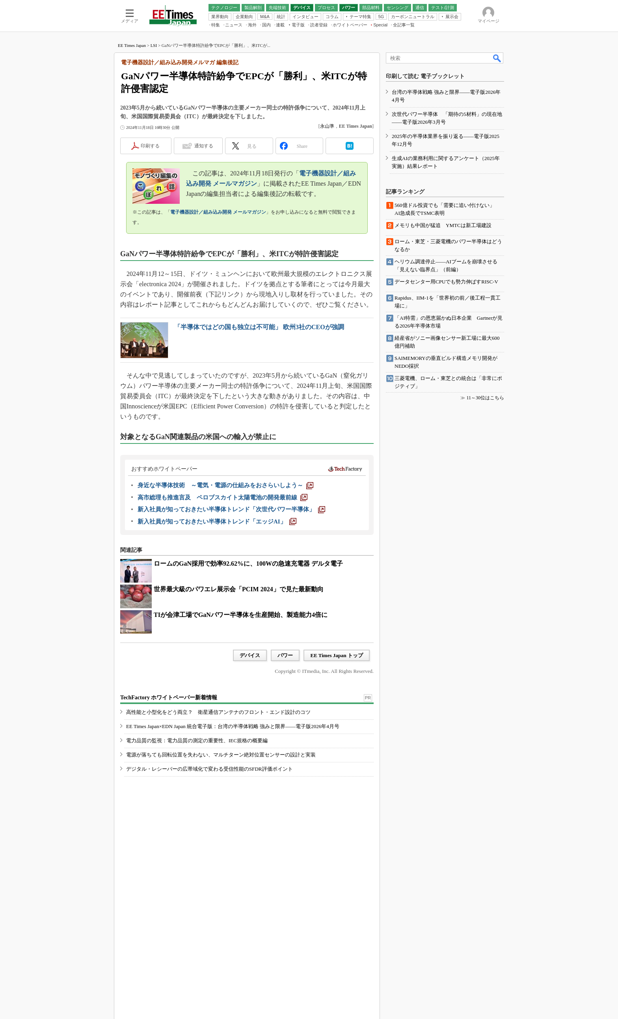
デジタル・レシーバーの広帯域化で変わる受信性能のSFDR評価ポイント (209, 769)
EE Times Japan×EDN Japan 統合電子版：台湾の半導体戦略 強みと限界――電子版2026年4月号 (232, 726)
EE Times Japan (132, 45)
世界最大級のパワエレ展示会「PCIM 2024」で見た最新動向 (239, 589)
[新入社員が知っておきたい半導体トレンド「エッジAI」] (217, 521)
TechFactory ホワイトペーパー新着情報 (168, 697)
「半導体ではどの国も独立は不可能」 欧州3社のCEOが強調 (259, 327)
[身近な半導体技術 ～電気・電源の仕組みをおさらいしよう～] (225, 485)
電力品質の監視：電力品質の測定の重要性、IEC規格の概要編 (197, 740)
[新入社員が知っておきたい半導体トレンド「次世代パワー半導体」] (231, 509)
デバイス (250, 655)
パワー (285, 655)
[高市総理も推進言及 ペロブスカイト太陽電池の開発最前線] (222, 497)
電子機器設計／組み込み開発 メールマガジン (218, 212)
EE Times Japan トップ (336, 655)
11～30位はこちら (485, 398)
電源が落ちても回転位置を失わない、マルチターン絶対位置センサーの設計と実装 (221, 755)
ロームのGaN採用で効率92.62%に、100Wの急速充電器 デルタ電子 (248, 563)
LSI (154, 45)
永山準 (327, 126)
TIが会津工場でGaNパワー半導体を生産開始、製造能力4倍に (241, 614)
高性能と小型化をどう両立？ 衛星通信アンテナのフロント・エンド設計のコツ (218, 712)
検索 (497, 57)
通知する (203, 146)
